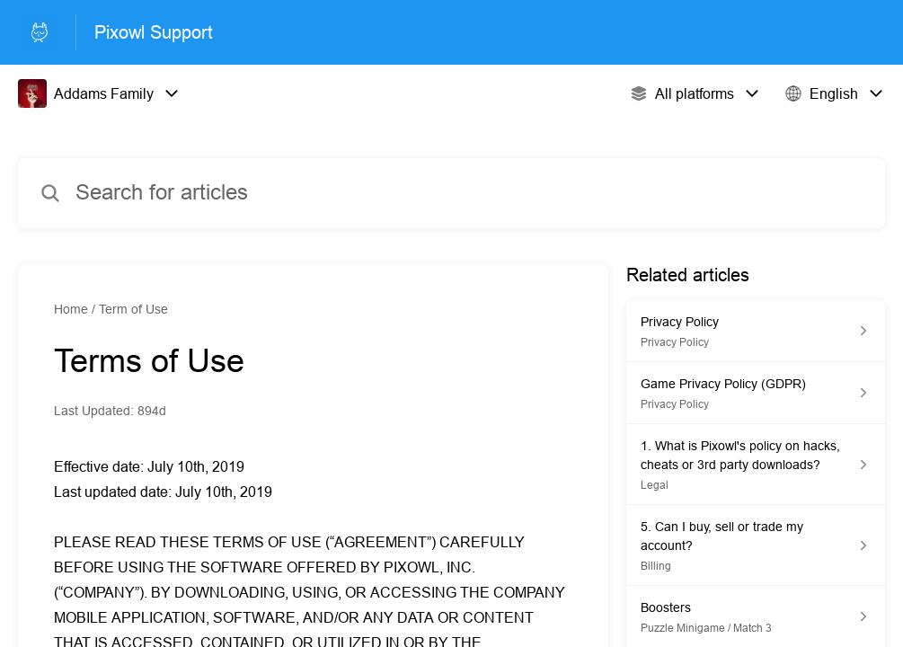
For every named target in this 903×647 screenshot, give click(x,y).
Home (71, 309)
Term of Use (133, 309)
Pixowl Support (153, 32)
